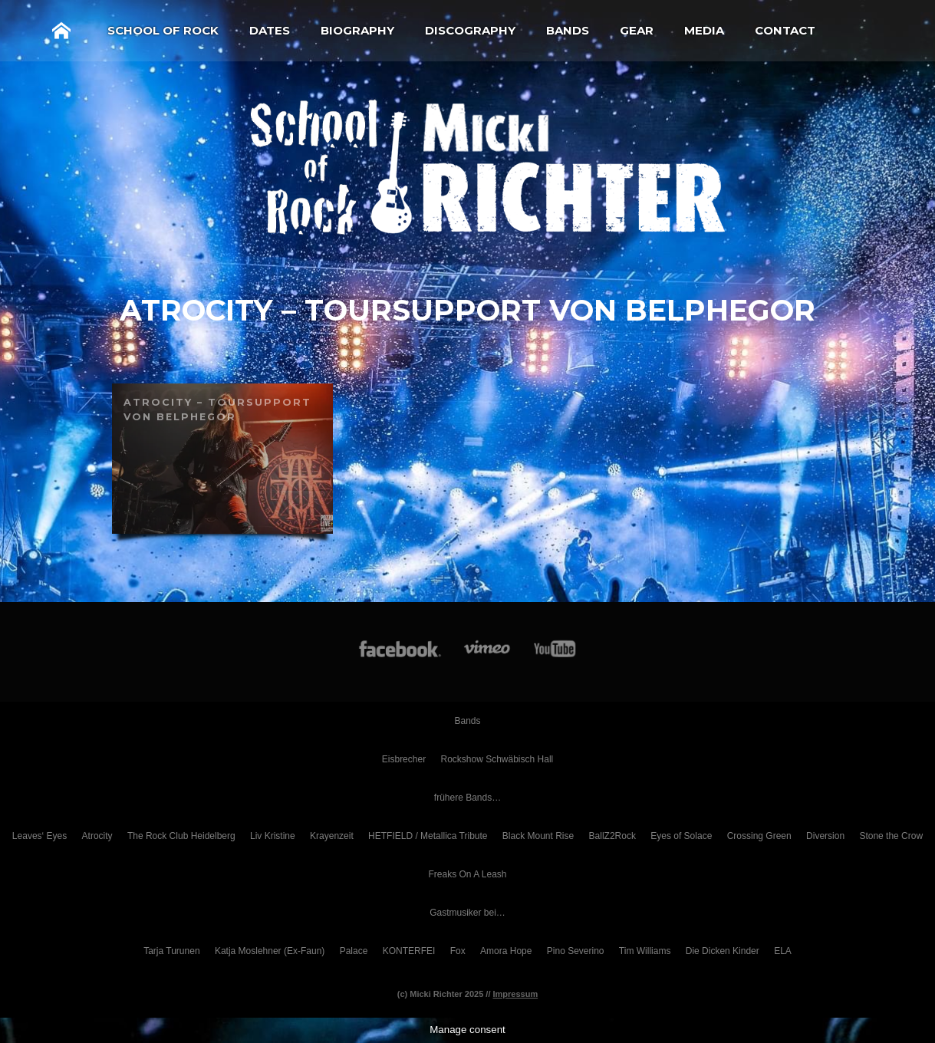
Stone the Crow (891, 836)
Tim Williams (645, 951)
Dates (269, 30)
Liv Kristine (272, 836)
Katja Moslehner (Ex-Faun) (269, 951)
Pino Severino (575, 951)
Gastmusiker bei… (467, 912)
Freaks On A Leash (467, 874)
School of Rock (163, 30)
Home (61, 30)
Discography (470, 30)
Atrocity (97, 836)
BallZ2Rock (612, 836)
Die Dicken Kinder (722, 951)
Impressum (515, 994)
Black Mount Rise (538, 836)
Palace (354, 951)
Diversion (825, 836)
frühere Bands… (467, 797)
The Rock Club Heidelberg (181, 836)
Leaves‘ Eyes (39, 836)
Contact (785, 30)
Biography (357, 30)
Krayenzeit (332, 836)
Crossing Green (759, 836)
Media (704, 30)
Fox (458, 951)
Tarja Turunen (171, 951)
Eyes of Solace (681, 836)
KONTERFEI (409, 951)
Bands (567, 30)
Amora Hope (506, 951)
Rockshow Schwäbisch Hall (496, 759)
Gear (637, 30)
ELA (783, 951)
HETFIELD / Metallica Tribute (427, 836)
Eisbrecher (404, 759)
